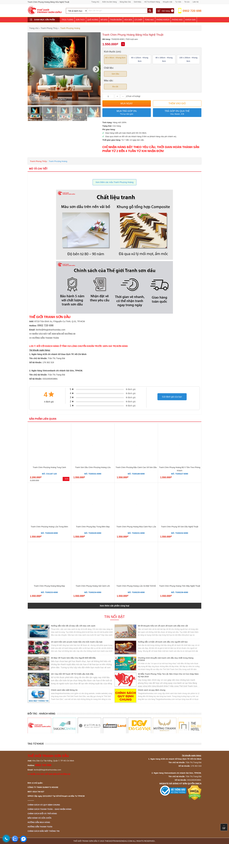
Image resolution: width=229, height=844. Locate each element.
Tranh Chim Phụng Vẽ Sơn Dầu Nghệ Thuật (179, 527)
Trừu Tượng (67, 20)
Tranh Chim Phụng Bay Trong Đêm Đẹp (93, 527)
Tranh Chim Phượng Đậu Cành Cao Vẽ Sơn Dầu (136, 467)
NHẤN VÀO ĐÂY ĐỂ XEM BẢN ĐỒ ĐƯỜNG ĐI (53, 334)
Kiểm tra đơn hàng (109, 2)
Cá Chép (138, 20)
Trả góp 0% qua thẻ (177, 113)
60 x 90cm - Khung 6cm (115, 58)
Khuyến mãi (167, 2)
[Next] (96, 69)
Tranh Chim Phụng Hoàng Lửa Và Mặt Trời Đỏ (136, 586)
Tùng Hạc (149, 20)
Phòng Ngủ (177, 20)
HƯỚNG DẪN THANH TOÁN (45, 338)
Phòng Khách (162, 20)
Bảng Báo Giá (125, 2)
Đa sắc (115, 86)
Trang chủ (95, 2)
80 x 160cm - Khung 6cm (164, 59)
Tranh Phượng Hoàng (58, 161)
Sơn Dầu (115, 74)
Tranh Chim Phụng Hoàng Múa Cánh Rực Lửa (136, 527)
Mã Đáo (104, 20)
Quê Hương (92, 20)
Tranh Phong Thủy (38, 161)
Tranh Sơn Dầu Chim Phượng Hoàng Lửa (92, 467)
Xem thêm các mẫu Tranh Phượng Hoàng (114, 182)
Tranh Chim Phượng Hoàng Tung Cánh (49, 467)
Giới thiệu (137, 2)
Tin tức (187, 2)
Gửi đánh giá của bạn (172, 397)
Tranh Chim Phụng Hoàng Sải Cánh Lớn (93, 586)
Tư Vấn (178, 2)
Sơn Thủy (80, 20)
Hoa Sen (128, 20)
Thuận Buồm (116, 20)
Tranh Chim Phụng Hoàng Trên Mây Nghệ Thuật (179, 586)
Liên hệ (195, 2)
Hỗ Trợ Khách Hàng (152, 2)
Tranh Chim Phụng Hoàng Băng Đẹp (49, 586)
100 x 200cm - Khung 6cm (188, 59)
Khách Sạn (190, 20)
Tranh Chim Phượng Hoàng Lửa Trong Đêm (49, 527)
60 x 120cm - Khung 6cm (139, 59)
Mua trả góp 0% (126, 113)
